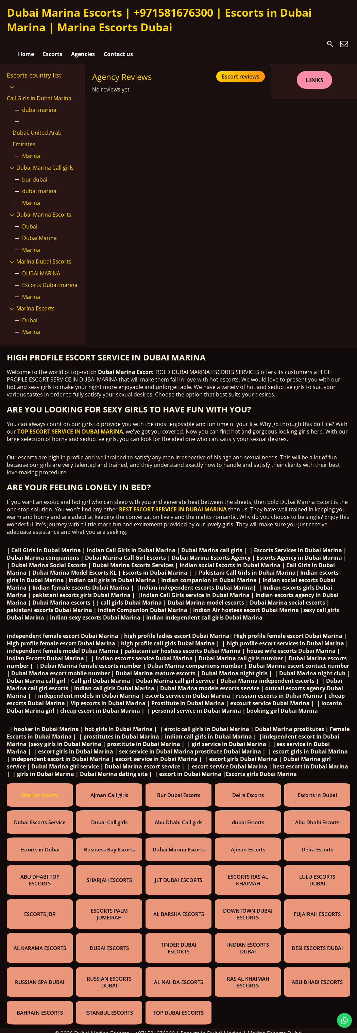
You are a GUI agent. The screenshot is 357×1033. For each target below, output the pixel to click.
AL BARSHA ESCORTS (178, 908)
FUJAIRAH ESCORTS (317, 908)
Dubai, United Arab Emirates (37, 132)
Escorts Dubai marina (50, 279)
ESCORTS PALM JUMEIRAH (109, 908)
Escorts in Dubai (317, 789)
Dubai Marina (39, 232)
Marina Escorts (35, 302)
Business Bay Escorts (109, 843)
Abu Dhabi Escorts (317, 816)
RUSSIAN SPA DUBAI (40, 976)
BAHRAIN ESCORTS (40, 1006)
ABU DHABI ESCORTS (317, 976)
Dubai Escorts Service (40, 816)
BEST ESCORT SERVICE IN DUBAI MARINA (173, 503)
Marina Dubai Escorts (43, 255)
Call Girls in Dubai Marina (39, 92)
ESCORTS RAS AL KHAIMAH (248, 874)
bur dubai (34, 173)
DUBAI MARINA (41, 267)
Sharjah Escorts (39, 789)
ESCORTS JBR (40, 908)
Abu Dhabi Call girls (178, 816)
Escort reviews (240, 70)
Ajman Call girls (109, 789)
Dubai (29, 220)
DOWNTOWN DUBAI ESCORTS (248, 908)
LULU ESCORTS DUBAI (317, 874)
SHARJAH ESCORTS (109, 874)
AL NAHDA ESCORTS (178, 976)
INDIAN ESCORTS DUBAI (248, 942)
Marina (31, 150)
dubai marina (39, 104)
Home (26, 44)
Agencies (83, 44)
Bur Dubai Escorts (178, 789)
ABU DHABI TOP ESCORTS (40, 874)
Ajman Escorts (248, 843)
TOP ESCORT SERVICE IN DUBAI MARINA (70, 425)
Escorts (52, 44)
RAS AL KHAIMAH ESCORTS (248, 976)
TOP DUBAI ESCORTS (178, 1006)
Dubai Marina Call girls (45, 162)
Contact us (118, 44)
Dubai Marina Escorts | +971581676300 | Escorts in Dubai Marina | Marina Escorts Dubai (159, 19)
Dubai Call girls (109, 816)
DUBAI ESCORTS (109, 942)
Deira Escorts (248, 789)
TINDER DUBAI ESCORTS (179, 942)
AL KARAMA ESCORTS (40, 942)
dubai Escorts (248, 816)
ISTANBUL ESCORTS (109, 1006)
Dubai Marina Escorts (43, 209)
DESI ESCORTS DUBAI (317, 942)
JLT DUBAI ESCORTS (178, 874)
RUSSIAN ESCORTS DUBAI (109, 976)
